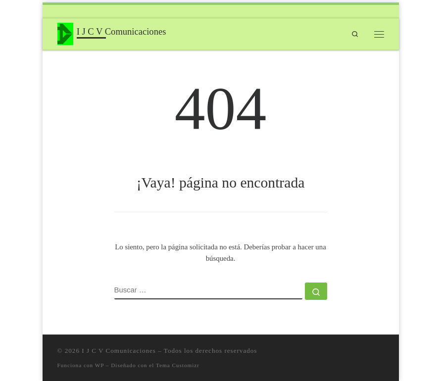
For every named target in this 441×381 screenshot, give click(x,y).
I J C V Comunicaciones (119, 350)
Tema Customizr (177, 365)
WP (99, 365)
